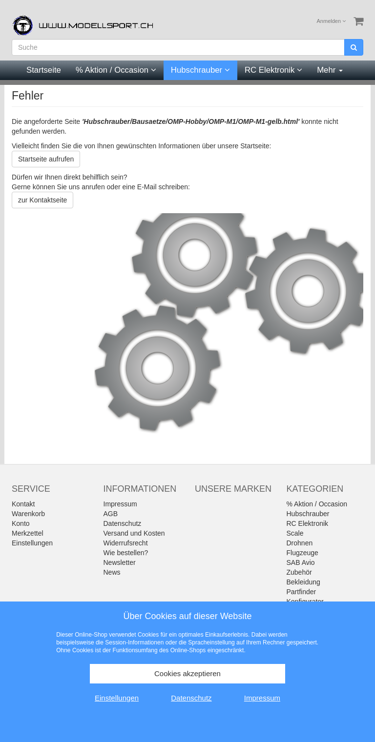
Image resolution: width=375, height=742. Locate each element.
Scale (295, 533)
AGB (111, 514)
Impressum (120, 504)
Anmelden (331, 21)
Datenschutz (123, 523)
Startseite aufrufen (46, 159)
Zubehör (299, 572)
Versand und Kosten (134, 533)
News (112, 572)
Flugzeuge (302, 553)
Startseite (43, 70)
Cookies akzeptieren (187, 673)
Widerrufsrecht (126, 543)
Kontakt (23, 504)
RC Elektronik (273, 70)
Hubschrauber (200, 70)
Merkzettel (27, 533)
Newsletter (120, 562)
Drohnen (300, 543)
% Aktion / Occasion (116, 70)
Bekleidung (303, 582)
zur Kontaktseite (42, 200)
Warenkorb (28, 514)
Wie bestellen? (126, 553)
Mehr (330, 70)
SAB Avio (301, 562)
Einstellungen (32, 543)
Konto (21, 523)
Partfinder (301, 592)
